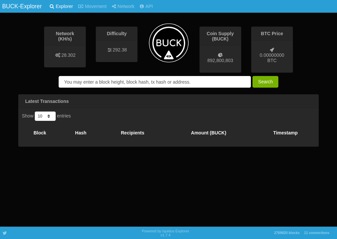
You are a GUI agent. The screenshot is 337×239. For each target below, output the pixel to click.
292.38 (120, 49)
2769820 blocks (287, 233)
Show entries (46, 116)
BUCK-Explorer (22, 6)
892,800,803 (220, 60)
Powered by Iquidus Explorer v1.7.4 (165, 233)
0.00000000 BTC (272, 57)
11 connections (316, 233)
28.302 (68, 55)
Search (265, 81)
